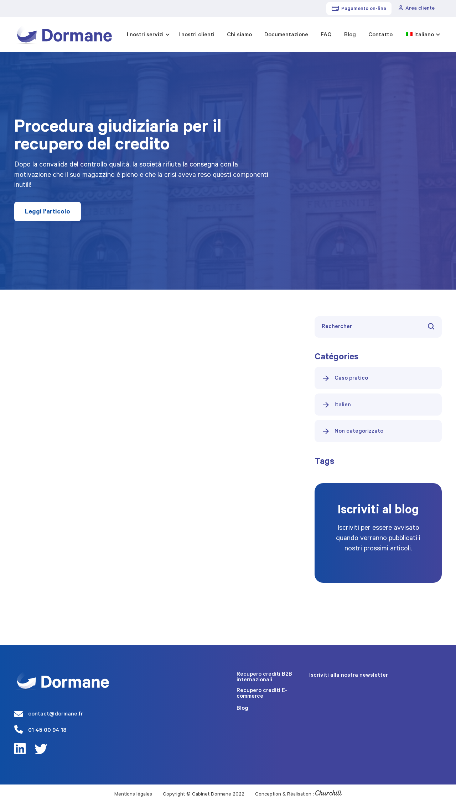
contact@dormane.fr (55, 714)
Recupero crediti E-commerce (262, 693)
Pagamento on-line (359, 9)
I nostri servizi (145, 35)
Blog (350, 35)
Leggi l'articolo (47, 212)
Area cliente (417, 8)
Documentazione (286, 35)
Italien (336, 405)
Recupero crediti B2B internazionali (264, 677)
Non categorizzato (352, 431)
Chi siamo (239, 35)
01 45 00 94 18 (47, 731)
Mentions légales (133, 795)
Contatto (380, 35)
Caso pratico (345, 378)
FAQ (326, 35)
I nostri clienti (196, 35)
